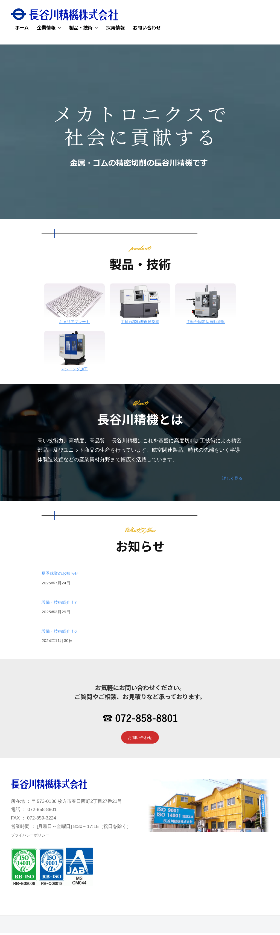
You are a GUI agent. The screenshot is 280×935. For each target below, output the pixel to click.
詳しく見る (230, 478)
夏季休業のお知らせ (65, 573)
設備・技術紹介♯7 (64, 602)
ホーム (22, 27)
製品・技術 (80, 27)
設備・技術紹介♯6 (64, 631)
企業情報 (46, 27)
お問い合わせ (147, 27)
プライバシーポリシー (34, 836)
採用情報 (115, 27)
